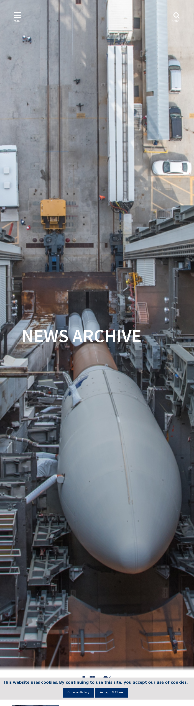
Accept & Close (111, 692)
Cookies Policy (78, 692)
